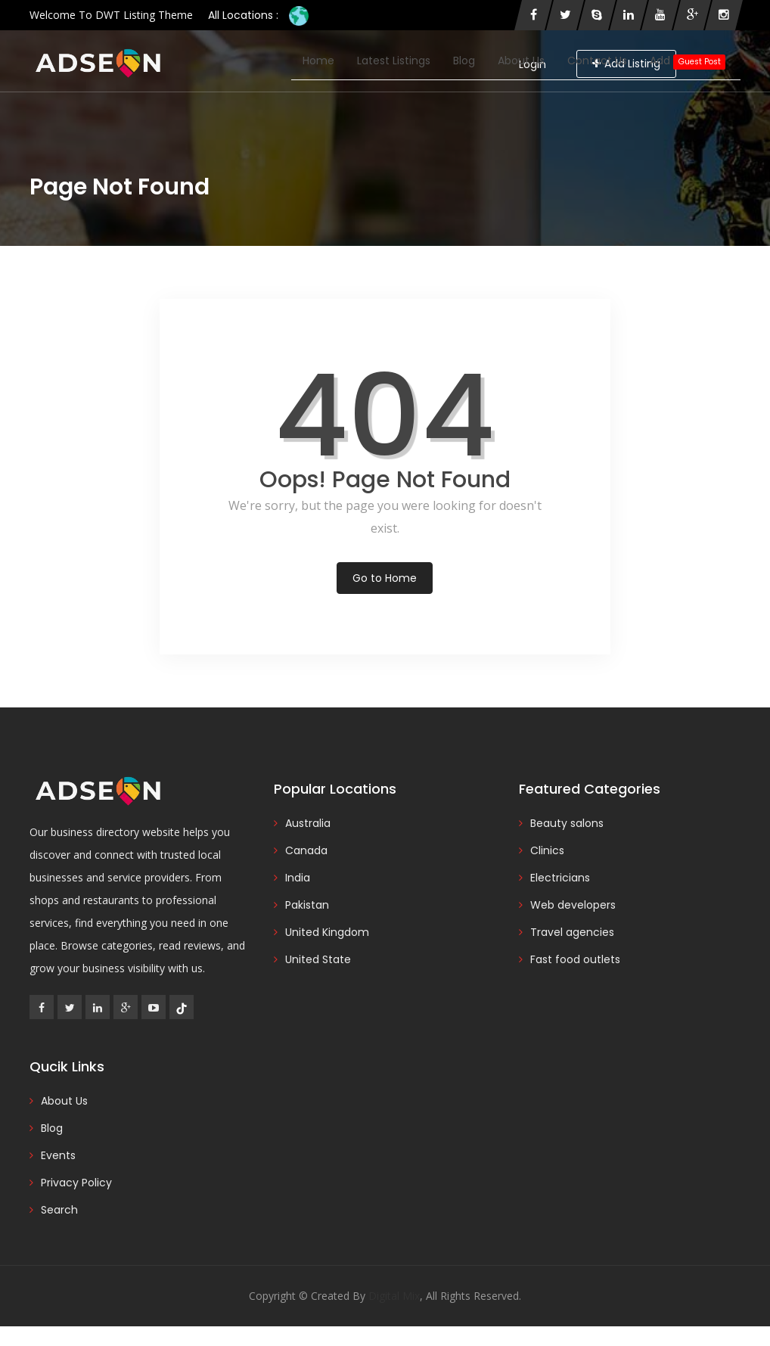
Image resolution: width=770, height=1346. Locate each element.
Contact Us (597, 60)
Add (687, 61)
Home (318, 60)
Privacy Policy (76, 1182)
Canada (306, 850)
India (297, 877)
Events (58, 1155)
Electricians (560, 877)
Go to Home (384, 578)
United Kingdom (327, 932)
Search (59, 1209)
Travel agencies (572, 932)
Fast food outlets (575, 959)
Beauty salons (567, 823)
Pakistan (307, 904)
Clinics (547, 850)
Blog (464, 60)
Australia (308, 823)
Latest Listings (393, 60)
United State (318, 959)
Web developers (573, 904)
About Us (521, 60)
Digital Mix (394, 1295)
